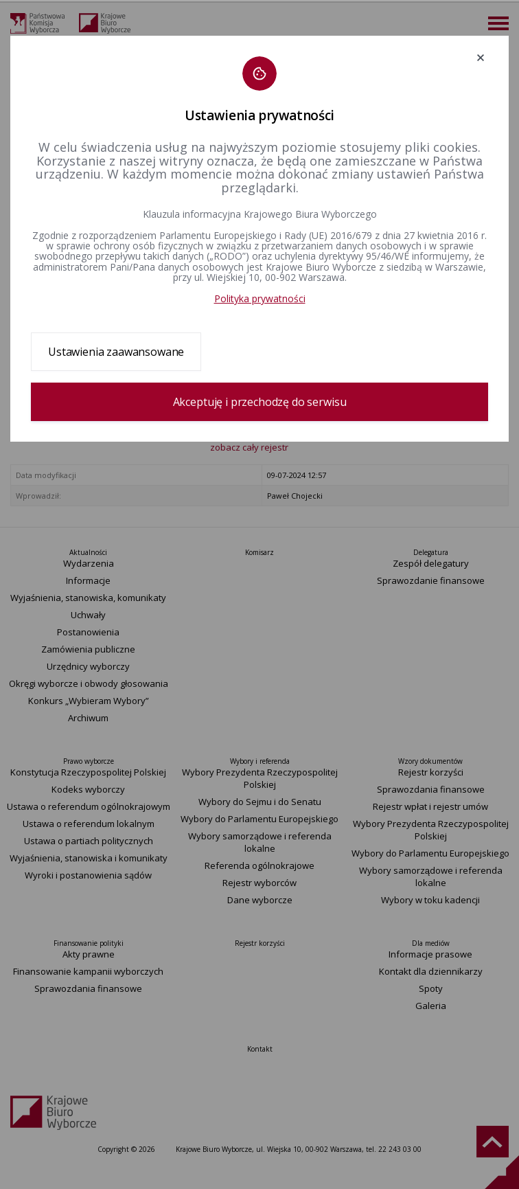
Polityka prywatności (259, 298)
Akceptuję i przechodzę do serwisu (260, 401)
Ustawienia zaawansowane (116, 351)
